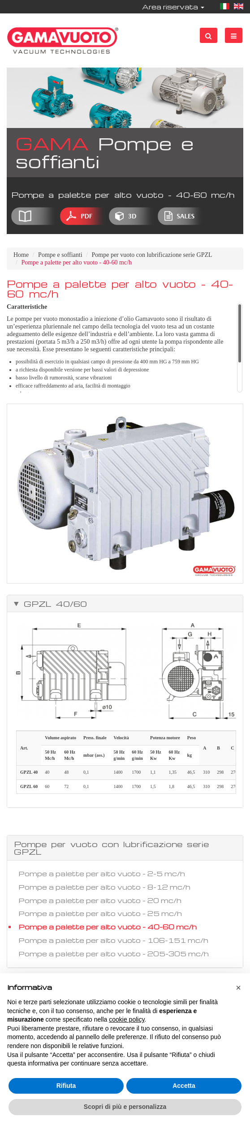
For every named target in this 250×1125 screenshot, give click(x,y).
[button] (238, 987)
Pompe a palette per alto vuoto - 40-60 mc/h (107, 926)
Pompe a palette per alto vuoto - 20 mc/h (99, 900)
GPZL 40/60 (53, 604)
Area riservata (173, 6)
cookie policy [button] (126, 1019)
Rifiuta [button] (66, 1085)
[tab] (125, 603)
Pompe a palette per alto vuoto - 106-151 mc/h (113, 940)
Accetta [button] (183, 1085)
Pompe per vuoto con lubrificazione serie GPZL (152, 254)
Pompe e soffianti (60, 254)
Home (21, 254)
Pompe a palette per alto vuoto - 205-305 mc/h (113, 953)
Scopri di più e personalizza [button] (125, 1106)
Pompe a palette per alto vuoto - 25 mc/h (100, 913)
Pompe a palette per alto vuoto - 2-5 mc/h (101, 873)
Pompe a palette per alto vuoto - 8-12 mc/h (104, 886)
